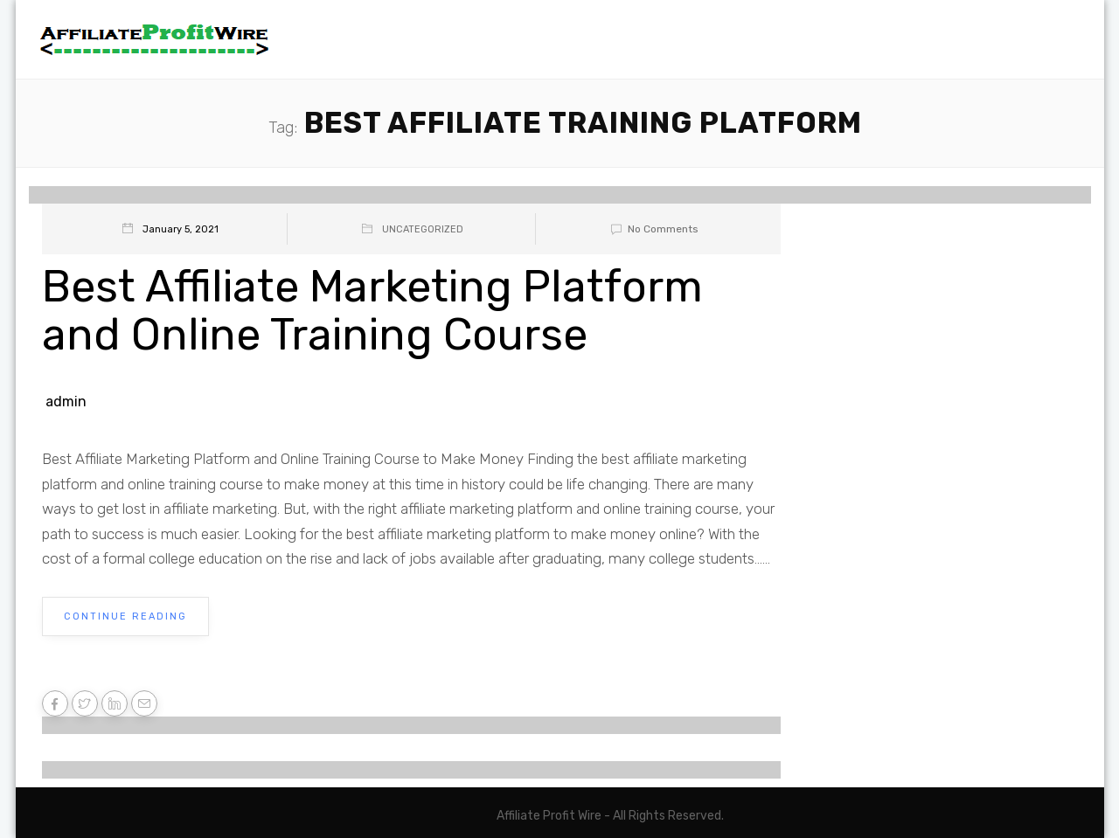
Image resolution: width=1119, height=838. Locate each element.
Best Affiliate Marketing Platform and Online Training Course (372, 310)
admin (66, 401)
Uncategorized (422, 229)
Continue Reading (125, 616)
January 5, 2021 (180, 229)
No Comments (652, 229)
